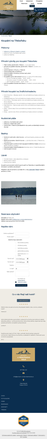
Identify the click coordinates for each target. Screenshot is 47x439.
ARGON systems (25, 431)
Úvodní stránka (4, 36)
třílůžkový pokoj (22, 245)
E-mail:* (12, 268)
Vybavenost (29, 1)
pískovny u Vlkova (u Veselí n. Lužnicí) (14, 51)
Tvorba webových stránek (19, 433)
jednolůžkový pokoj (23, 251)
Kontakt (39, 3)
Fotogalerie (39, 1)
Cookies (25, 437)
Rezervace (24, 3)
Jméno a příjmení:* (9, 233)
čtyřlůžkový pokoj (23, 248)
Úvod (21, 1)
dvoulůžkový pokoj (23, 242)
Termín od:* (10, 258)
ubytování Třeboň (34, 169)
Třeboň (32, 6)
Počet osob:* (10, 236)
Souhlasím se (22, 280)
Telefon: (11, 265)
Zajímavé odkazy (32, 435)
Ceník (32, 3)
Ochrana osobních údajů (9, 435)
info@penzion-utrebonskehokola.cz (22, 219)
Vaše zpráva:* (10, 271)
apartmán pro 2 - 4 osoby (23, 254)
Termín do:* (10, 262)
